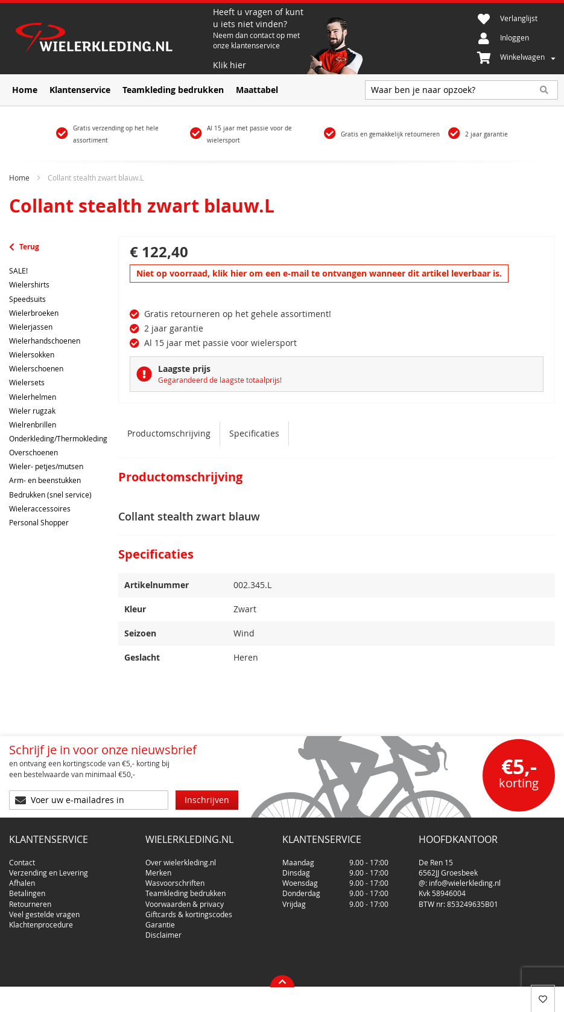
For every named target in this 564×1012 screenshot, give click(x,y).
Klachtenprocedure (41, 919)
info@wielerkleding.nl (465, 878)
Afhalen (22, 878)
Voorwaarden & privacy (184, 899)
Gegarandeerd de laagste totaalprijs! (220, 380)
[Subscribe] (207, 800)
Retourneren (30, 899)
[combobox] (461, 90)
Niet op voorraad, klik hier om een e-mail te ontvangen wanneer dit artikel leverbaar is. (319, 273)
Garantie (160, 919)
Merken (158, 868)
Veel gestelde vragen (44, 909)
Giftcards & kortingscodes (188, 909)
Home (19, 177)
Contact (22, 857)
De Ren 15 (436, 857)
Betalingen (27, 888)
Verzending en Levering (48, 868)
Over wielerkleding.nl (180, 857)
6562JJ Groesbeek (448, 868)
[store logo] (111, 38)
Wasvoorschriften (174, 878)
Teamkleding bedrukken (185, 888)
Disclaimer (163, 930)
